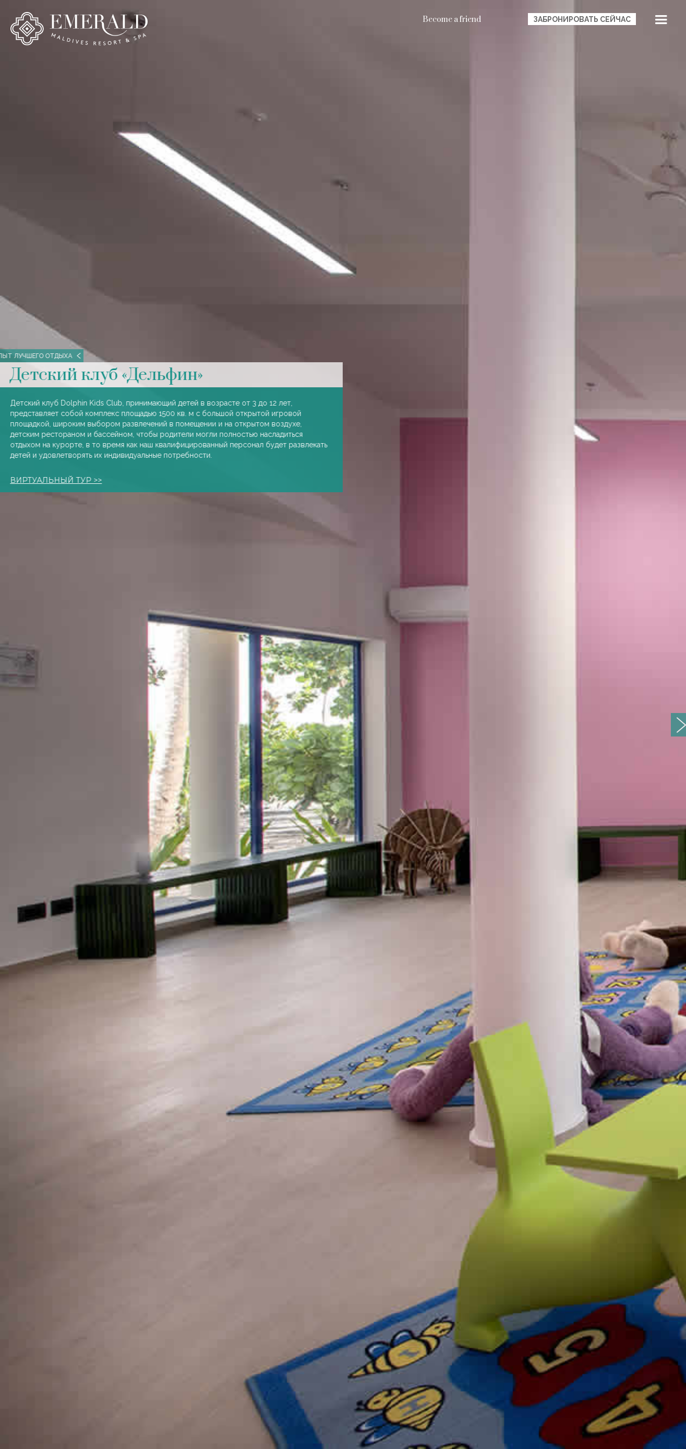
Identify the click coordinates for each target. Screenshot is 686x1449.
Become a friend (452, 20)
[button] (661, 21)
